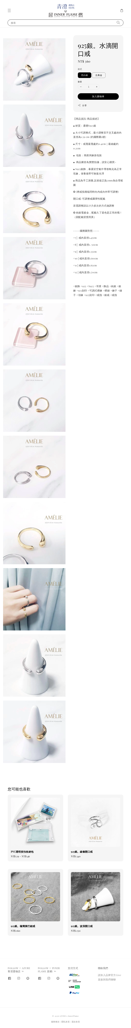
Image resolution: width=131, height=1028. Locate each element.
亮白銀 (84, 75)
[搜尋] (118, 23)
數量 (80, 81)
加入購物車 (98, 96)
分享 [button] (82, 105)
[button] (9, 10)
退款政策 (76, 1021)
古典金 (98, 75)
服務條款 (55, 1021)
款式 (80, 69)
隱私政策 (65, 1021)
